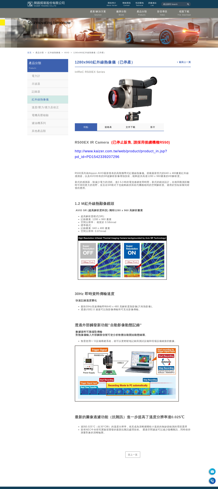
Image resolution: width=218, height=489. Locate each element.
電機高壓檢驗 (40, 115)
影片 (152, 127)
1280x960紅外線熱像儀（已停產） (105, 62)
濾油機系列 (39, 123)
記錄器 (36, 91)
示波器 (36, 83)
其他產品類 (39, 130)
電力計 (36, 75)
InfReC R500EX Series (90, 71)
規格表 (108, 127)
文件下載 (130, 127)
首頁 (29, 52)
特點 (86, 127)
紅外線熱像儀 (40, 99)
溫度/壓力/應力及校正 (45, 107)
